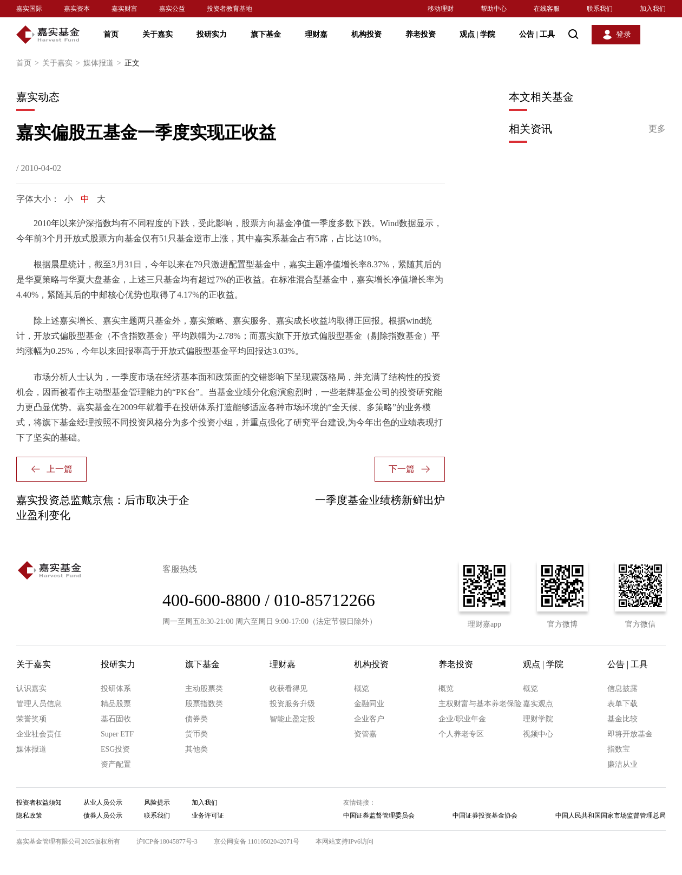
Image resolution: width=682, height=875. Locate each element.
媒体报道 (103, 63)
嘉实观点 (538, 704)
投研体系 (116, 689)
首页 (111, 34)
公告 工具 (537, 34)
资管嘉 (365, 734)
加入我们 (653, 8)
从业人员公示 (102, 802)
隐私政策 (29, 815)
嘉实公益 (172, 8)
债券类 (196, 719)
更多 (657, 128)
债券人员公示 (102, 815)
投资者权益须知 (39, 802)
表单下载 (622, 704)
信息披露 (622, 689)
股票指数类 (204, 704)
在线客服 (547, 8)
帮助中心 (494, 8)
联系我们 (600, 8)
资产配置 (116, 764)
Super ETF (117, 734)
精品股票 (116, 704)
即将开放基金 (630, 734)
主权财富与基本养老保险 (480, 704)
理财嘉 (316, 34)
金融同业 (369, 704)
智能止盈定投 (292, 719)
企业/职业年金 (462, 719)
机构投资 (366, 34)
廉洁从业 (622, 764)
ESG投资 (115, 749)
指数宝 (618, 749)
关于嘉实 (157, 34)
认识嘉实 (31, 689)
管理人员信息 (39, 704)
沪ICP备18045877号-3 (167, 841)
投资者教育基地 (229, 8)
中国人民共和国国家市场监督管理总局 (610, 815)
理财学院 (538, 719)
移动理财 (441, 8)
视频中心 (538, 734)
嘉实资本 (77, 8)
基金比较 (622, 719)
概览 (361, 689)
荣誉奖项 (31, 719)
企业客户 (369, 719)
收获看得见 (288, 689)
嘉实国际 (29, 8)
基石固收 (116, 719)
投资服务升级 (292, 704)
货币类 (196, 734)
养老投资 (420, 34)
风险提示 (157, 802)
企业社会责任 (39, 734)
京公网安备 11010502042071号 (257, 841)
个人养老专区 (461, 734)
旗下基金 (266, 34)
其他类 (196, 749)
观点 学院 (477, 34)
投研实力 (211, 34)
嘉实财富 (124, 8)
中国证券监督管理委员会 (379, 815)
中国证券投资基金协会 (485, 815)
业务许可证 (208, 815)
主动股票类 (204, 689)
